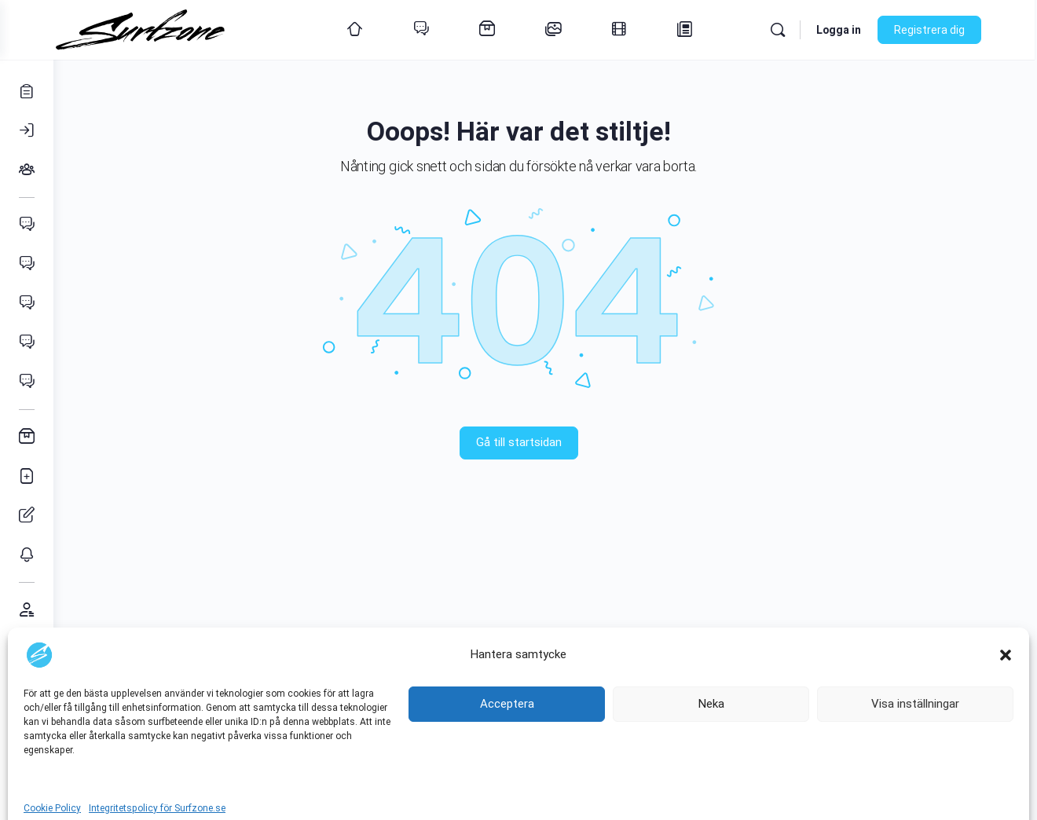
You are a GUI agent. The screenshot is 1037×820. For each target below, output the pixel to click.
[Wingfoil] (27, 303)
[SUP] (27, 381)
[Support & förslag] (27, 648)
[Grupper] (27, 169)
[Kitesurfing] (27, 264)
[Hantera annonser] (27, 515)
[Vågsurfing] (27, 342)
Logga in (863, 30)
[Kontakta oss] (27, 688)
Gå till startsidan (545, 442)
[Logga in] (27, 130)
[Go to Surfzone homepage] (171, 28)
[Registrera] (27, 91)
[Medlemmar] (27, 609)
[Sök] (802, 29)
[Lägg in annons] (27, 476)
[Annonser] (27, 436)
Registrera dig (953, 30)
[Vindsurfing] (27, 224)
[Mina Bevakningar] (27, 554)
